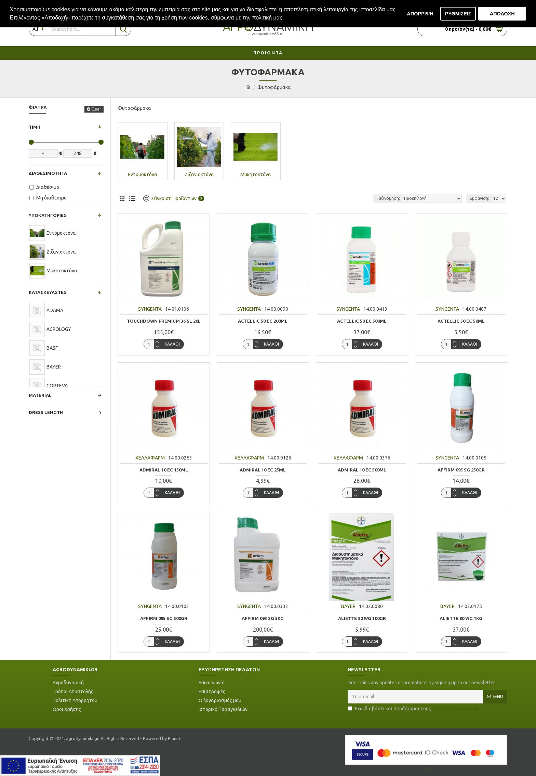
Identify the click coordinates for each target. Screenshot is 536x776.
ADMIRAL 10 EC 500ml (362, 469)
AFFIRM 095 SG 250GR (461, 469)
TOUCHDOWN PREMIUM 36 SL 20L (164, 321)
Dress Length (46, 412)
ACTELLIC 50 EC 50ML (461, 321)
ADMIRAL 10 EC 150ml (163, 469)
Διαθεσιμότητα (48, 173)
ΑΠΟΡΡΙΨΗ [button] (420, 13)
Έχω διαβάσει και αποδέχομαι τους (413, 708)
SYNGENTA (150, 309)
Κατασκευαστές (48, 292)
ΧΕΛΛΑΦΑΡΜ (150, 458)
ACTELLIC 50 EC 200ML (262, 321)
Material (40, 395)
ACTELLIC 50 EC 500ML (362, 321)
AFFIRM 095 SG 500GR (163, 618)
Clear (96, 109)
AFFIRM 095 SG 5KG (263, 618)
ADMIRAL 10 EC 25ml (263, 469)
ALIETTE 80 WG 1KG (461, 618)
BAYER (348, 606)
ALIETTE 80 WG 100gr (362, 618)
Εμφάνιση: (479, 198)
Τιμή (34, 127)
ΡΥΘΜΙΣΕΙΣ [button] (458, 13)
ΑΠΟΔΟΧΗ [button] (502, 13)
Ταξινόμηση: (388, 198)
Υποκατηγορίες (48, 215)
